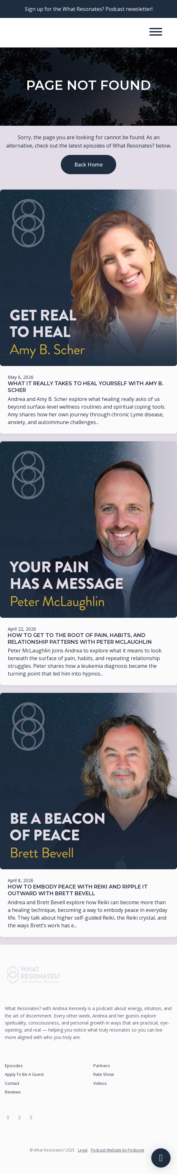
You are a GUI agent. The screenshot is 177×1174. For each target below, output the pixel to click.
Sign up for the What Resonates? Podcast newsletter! (89, 9)
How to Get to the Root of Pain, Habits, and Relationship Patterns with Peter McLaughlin (80, 638)
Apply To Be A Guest (24, 1074)
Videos (100, 1083)
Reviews (13, 1092)
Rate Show (103, 1074)
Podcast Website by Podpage (117, 1150)
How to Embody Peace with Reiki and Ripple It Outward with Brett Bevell (78, 890)
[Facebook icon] (8, 1117)
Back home (88, 164)
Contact (12, 1083)
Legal (83, 1150)
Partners (101, 1065)
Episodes (14, 1065)
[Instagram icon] (19, 1117)
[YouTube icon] (31, 1117)
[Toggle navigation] (155, 32)
